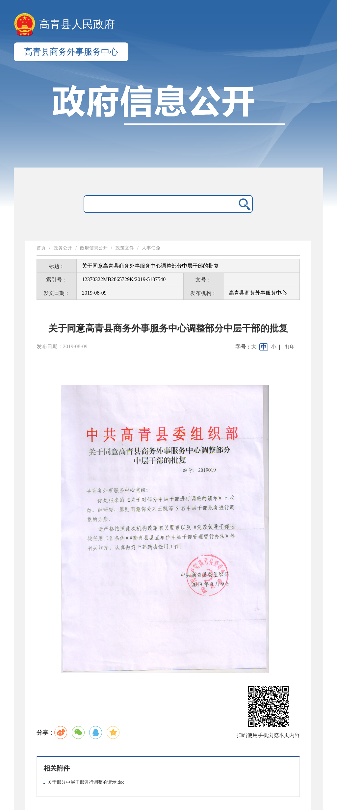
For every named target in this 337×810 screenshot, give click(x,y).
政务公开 (63, 248)
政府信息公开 (94, 248)
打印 (290, 346)
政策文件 (125, 248)
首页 (41, 248)
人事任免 (151, 248)
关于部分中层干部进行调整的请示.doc (85, 782)
